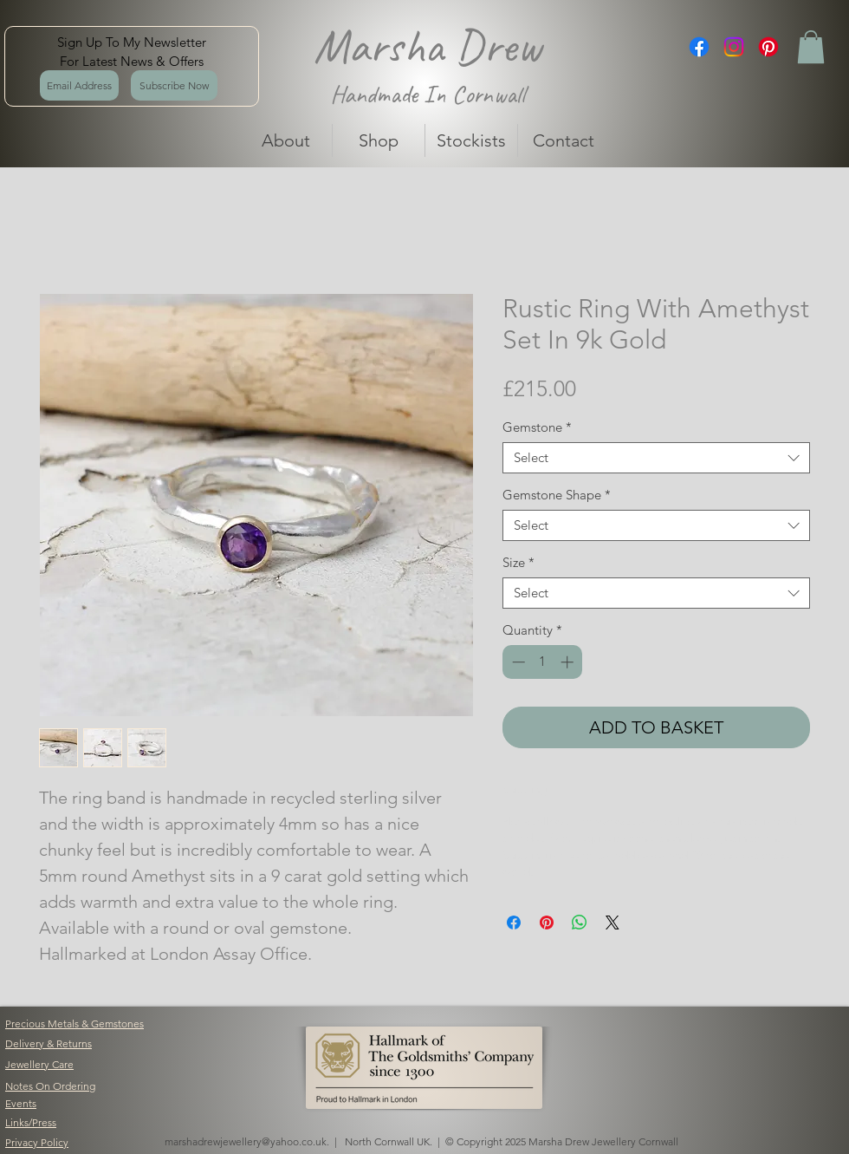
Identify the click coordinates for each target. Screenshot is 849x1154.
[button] (811, 46)
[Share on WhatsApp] (579, 922)
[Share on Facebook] (513, 922)
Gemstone (537, 427)
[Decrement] (516, 662)
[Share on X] (612, 922)
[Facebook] (699, 47)
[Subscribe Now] (174, 85)
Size (518, 562)
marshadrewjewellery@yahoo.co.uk (246, 1141)
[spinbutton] (542, 662)
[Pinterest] (768, 47)
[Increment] (568, 662)
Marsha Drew (427, 46)
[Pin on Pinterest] (546, 922)
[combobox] (656, 457)
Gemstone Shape (556, 495)
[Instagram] (734, 47)
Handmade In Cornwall (427, 94)
